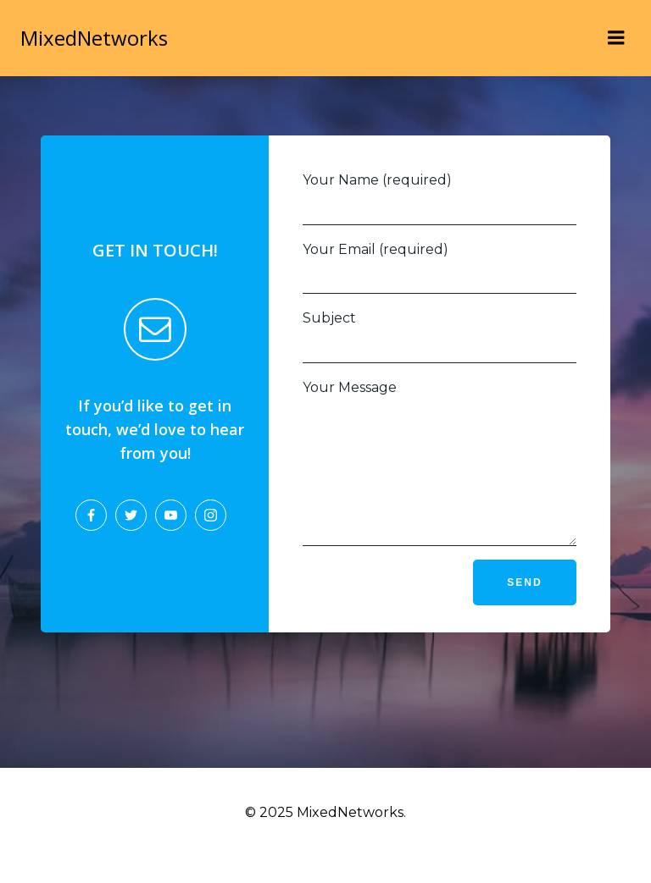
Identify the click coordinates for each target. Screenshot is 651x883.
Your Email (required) (439, 268)
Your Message (439, 475)
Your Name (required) (439, 198)
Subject (439, 336)
